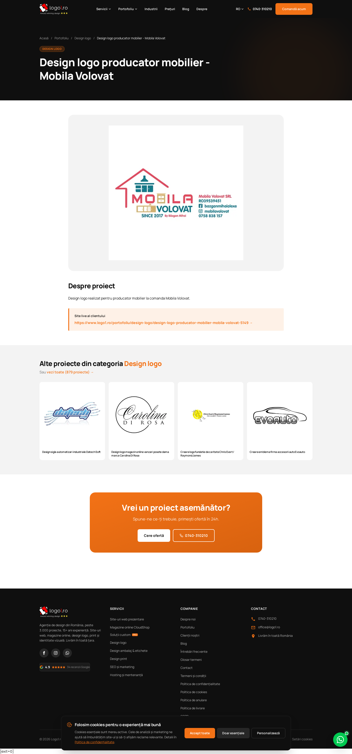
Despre (201, 9)
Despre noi (188, 619)
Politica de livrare (192, 708)
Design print (118, 659)
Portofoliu (127, 9)
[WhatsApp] (67, 652)
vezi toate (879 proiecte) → (70, 372)
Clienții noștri (189, 635)
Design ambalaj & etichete (128, 650)
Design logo (83, 38)
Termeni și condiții (193, 676)
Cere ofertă (154, 535)
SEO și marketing (122, 667)
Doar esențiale (233, 733)
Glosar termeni (191, 659)
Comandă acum (294, 9)
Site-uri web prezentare (127, 619)
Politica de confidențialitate (200, 684)
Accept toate (200, 733)
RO (240, 9)
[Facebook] (44, 652)
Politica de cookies (193, 692)
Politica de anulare (193, 700)
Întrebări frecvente (193, 651)
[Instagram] (55, 652)
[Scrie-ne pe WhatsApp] (340, 739)
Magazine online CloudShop (130, 627)
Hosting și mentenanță (126, 675)
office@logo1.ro (269, 627)
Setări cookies (302, 739)
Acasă (44, 38)
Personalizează (268, 733)
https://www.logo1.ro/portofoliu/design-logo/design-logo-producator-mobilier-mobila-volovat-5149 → (164, 322)
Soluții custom (124, 635)
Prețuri (170, 9)
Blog (185, 9)
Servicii (103, 9)
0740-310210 (259, 9)
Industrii (151, 9)
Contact (186, 668)
